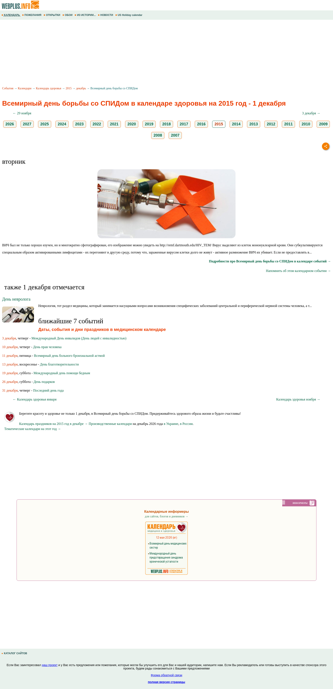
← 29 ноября (22, 113)
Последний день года (48, 390)
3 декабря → (311, 113)
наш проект (50, 665)
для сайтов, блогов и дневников (166, 516)
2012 (271, 124)
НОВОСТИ (106, 15)
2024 (62, 124)
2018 (166, 124)
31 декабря (10, 390)
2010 (306, 124)
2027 (27, 124)
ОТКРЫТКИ (52, 15)
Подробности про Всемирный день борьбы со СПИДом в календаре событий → (270, 261)
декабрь (81, 88)
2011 (288, 124)
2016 (201, 124)
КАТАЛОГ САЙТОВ (14, 653)
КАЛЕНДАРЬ (11, 15)
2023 (79, 124)
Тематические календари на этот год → (32, 429)
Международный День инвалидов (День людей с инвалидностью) (78, 338)
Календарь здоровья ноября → (298, 399)
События (7, 88)
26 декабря (10, 382)
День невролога (16, 299)
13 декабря (10, 364)
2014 (236, 124)
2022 (97, 124)
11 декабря (10, 355)
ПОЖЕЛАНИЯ (32, 15)
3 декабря (9, 338)
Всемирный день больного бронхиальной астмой (69, 355)
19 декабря (10, 373)
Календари (24, 88)
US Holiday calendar (129, 15)
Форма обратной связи (166, 675)
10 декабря (10, 347)
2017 (184, 124)
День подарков (44, 382)
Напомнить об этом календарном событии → (298, 271)
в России (186, 424)
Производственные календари (110, 424)
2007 (175, 135)
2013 (253, 124)
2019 (149, 124)
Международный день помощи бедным (62, 373)
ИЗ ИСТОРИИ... (85, 15)
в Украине (171, 424)
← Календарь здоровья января (34, 399)
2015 (69, 88)
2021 (114, 124)
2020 (131, 124)
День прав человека (47, 347)
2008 (158, 135)
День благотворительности (59, 364)
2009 (323, 124)
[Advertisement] (127, 53)
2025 (44, 124)
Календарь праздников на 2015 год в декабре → (53, 424)
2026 (10, 124)
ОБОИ (67, 15)
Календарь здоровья (48, 88)
